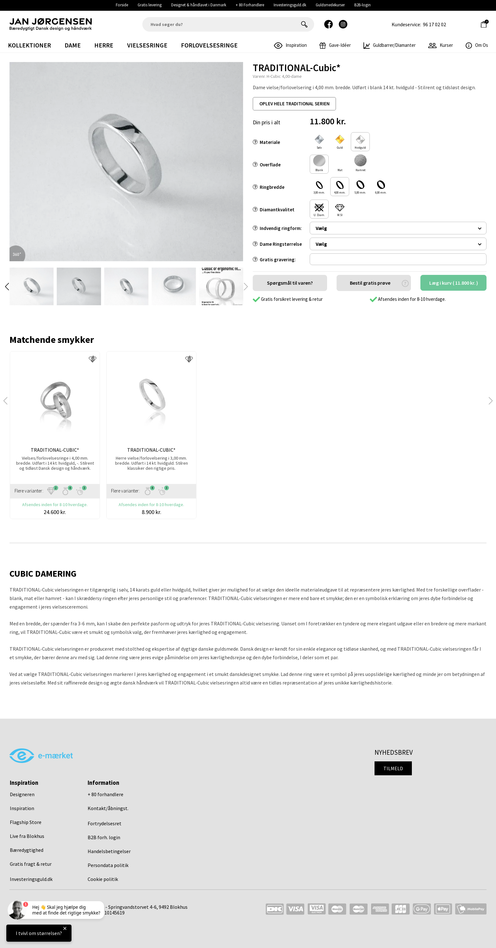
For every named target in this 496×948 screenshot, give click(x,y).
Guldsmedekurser (330, 5)
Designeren (22, 794)
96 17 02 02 (434, 24)
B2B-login (362, 5)
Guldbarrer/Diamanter (389, 45)
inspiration (290, 45)
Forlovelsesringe (209, 45)
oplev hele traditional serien (294, 104)
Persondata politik (108, 865)
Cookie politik (103, 879)
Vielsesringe (147, 45)
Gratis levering (150, 5)
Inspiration (22, 808)
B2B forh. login (104, 837)
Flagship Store (25, 822)
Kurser (440, 45)
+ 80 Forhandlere (250, 5)
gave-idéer (335, 45)
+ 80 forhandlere (105, 794)
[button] (7, 286)
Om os (477, 45)
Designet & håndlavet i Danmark (198, 5)
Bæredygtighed (26, 850)
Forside (122, 5)
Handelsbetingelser (109, 851)
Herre (103, 45)
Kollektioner (29, 45)
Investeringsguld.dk (290, 5)
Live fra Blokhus (27, 836)
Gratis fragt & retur (31, 864)
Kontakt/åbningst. (108, 808)
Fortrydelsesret (104, 823)
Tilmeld (393, 768)
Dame (73, 45)
